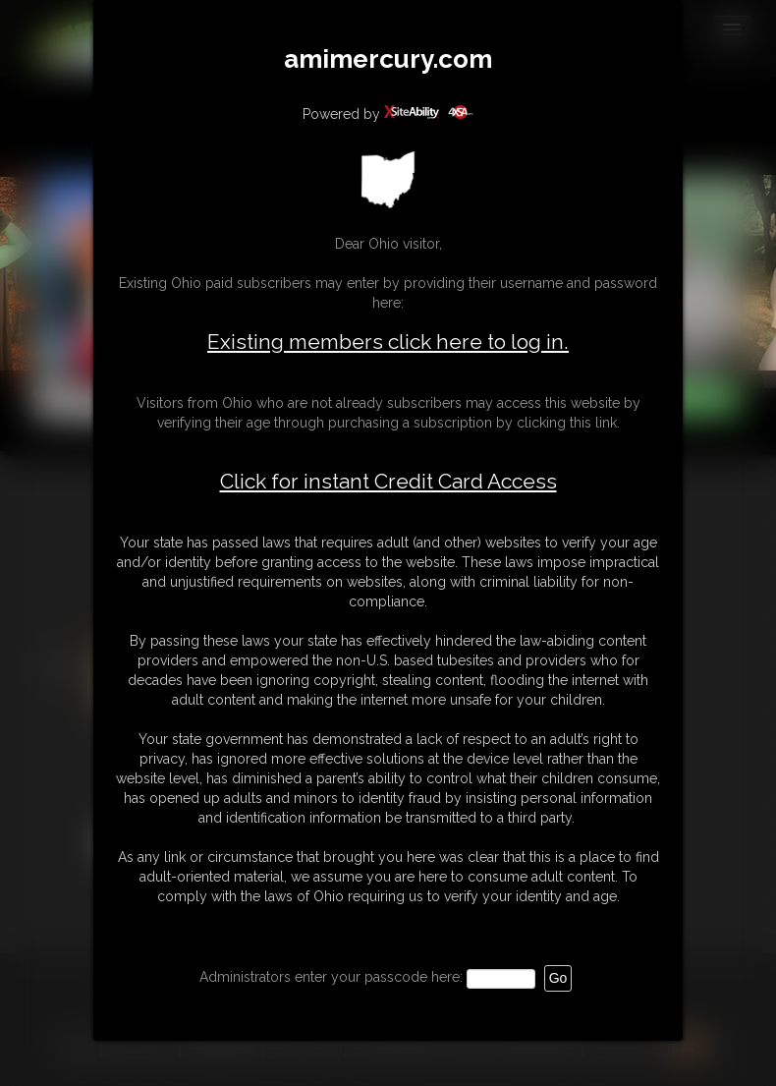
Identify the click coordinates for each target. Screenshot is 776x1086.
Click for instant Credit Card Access (388, 481)
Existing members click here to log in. (388, 341)
